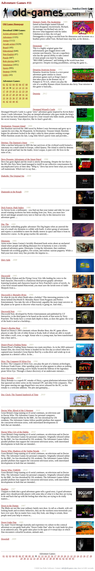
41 (4, 101)
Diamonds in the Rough (11, 192)
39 (23, 98)
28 (14, 95)
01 (4, 84)
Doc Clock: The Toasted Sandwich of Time (19, 395)
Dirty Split (5, 260)
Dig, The (5, 224)
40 (26, 98)
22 (20, 91)
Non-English (8, 54)
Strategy (6, 71)
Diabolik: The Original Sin (12, 176)
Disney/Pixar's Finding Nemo (14, 345)
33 (4, 98)
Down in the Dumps (9, 506)
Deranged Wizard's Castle (44, 109)
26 (7, 95)
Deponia (36, 93)
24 (26, 91)
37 (17, 98)
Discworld (5, 276)
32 (26, 95)
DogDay (4, 489)
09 (4, 88)
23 (23, 91)
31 (23, 95)
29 (17, 95)
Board (5, 47)
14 (20, 88)
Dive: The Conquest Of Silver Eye (16, 361)
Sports (5, 68)
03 (10, 84)
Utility (5, 75)
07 (23, 84)
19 (10, 91)
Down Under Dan (8, 522)
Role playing (8, 61)
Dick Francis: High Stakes (12, 207)
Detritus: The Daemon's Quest (14, 143)
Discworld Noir (8, 311)
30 (20, 95)
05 (17, 84)
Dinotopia (5, 241)
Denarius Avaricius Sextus (44, 70)
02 (7, 84)
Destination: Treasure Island (13, 126)
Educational (8, 51)
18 (7, 91)
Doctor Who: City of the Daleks (15, 432)
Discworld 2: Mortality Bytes (13, 295)
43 (10, 101)
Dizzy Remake (7, 378)
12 (13, 88)
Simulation (7, 65)
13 (17, 88)
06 (20, 84)
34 (7, 98)
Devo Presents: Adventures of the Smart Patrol (21, 159)
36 (14, 98)
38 (20, 98)
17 (4, 91)
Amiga (6, 40)
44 (14, 101)
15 (23, 88)
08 (26, 84)
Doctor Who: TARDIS (10, 470)
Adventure (7, 37)
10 (7, 88)
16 (26, 88)
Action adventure (10, 34)
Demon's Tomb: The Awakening (46, 22)
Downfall (5, 539)
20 (14, 91)
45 (17, 101)
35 (10, 98)
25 (4, 95)
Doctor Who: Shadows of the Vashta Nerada (20, 451)
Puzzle (6, 58)
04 (14, 84)
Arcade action (9, 44)
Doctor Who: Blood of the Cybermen (17, 410)
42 (7, 101)
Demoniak (37, 46)
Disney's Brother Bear (10, 328)
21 (17, 91)
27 (10, 95)
